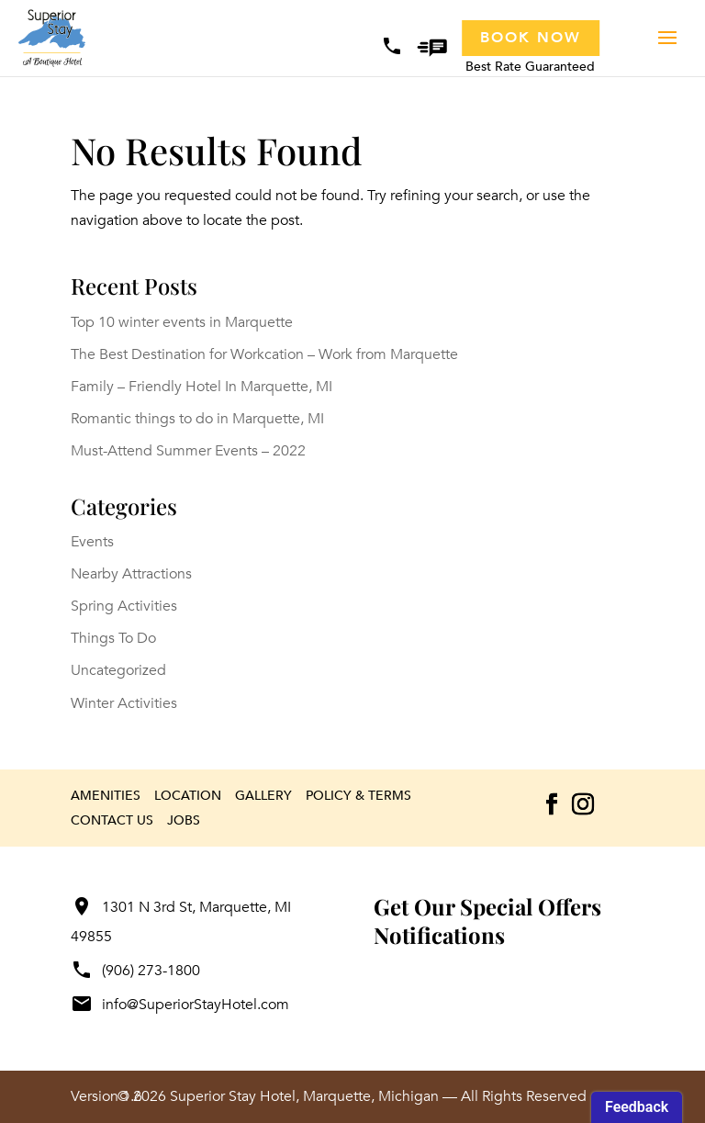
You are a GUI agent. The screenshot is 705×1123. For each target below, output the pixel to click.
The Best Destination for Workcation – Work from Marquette (264, 354)
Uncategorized (118, 670)
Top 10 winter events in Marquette (182, 322)
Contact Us (112, 820)
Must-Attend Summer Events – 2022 (188, 451)
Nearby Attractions (131, 574)
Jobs (183, 820)
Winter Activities (124, 703)
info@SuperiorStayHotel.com (180, 1004)
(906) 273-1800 (135, 970)
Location (187, 795)
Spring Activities (124, 606)
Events (92, 542)
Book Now (530, 38)
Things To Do (113, 638)
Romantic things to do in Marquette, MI (197, 419)
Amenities (105, 795)
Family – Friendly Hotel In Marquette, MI (201, 386)
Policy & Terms (358, 795)
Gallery (263, 795)
